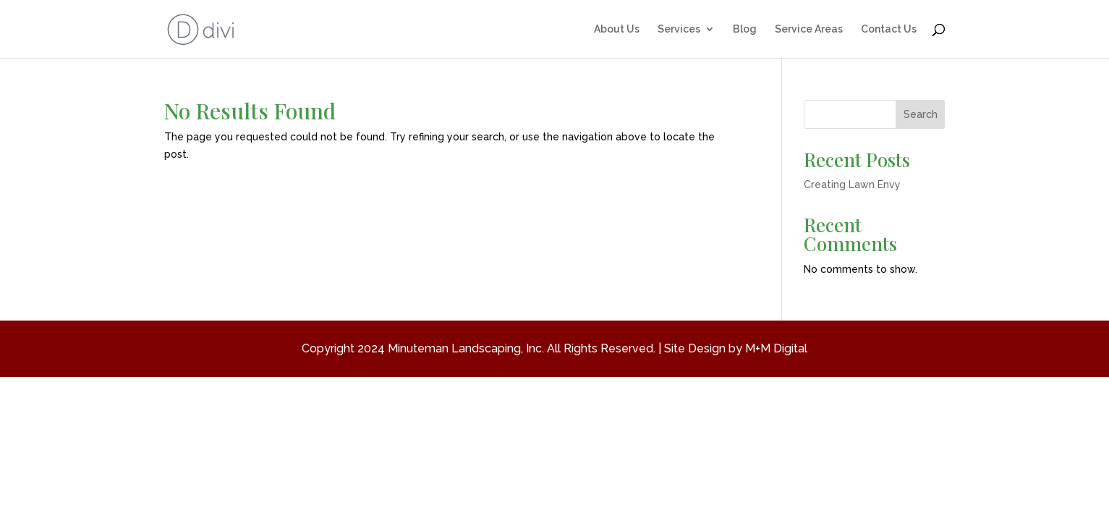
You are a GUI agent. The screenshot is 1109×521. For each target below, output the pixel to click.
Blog (745, 29)
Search (921, 114)
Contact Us (889, 29)
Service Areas (809, 29)
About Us (617, 29)
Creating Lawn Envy (852, 184)
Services (679, 29)
